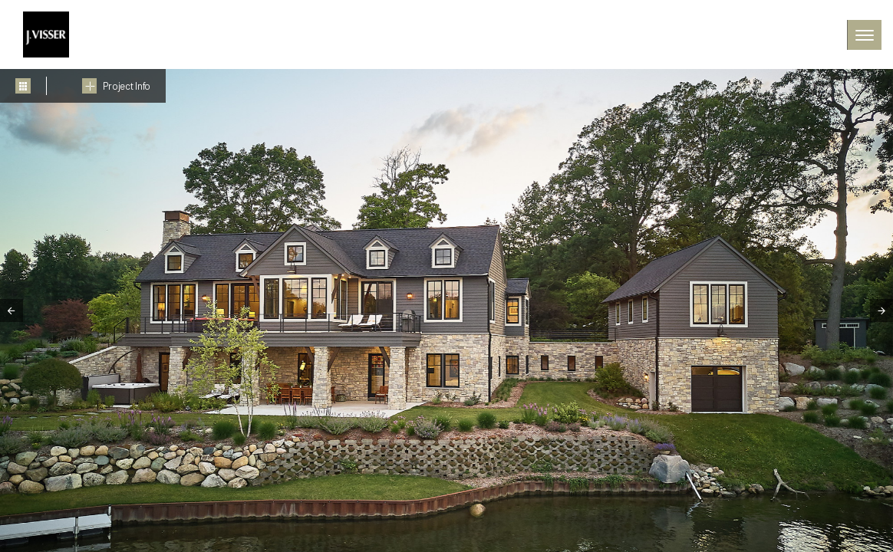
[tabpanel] (446, 310)
